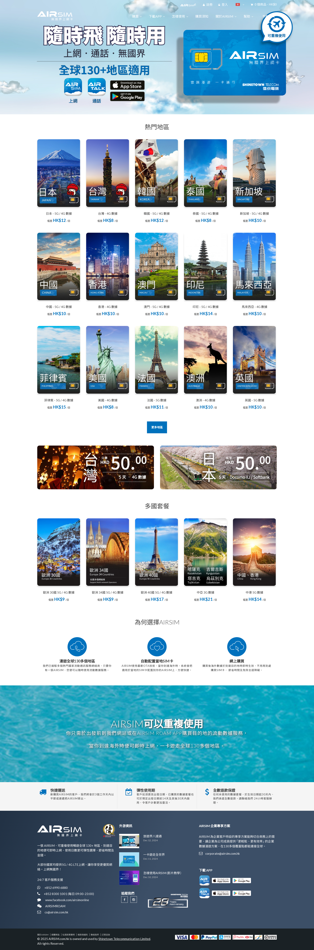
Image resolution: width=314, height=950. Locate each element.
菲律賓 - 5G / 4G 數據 (58, 400)
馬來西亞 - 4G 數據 (254, 307)
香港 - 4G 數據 (107, 307)
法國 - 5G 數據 (156, 400)
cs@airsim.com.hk (56, 912)
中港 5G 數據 (254, 592)
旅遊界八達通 (152, 836)
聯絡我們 (95, 934)
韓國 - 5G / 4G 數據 (157, 213)
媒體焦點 (55, 934)
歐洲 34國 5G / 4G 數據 (107, 592)
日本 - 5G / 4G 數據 (59, 213)
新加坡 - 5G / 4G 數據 (254, 213)
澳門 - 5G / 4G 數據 (157, 307)
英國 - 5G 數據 (254, 400)
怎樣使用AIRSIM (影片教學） (163, 873)
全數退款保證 (224, 790)
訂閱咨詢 (106, 934)
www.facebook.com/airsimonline (67, 900)
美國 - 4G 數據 (107, 400)
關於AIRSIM (43, 934)
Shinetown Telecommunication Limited (124, 939)
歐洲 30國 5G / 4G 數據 (59, 592)
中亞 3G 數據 (205, 592)
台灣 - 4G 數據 (107, 213)
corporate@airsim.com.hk (222, 853)
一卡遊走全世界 (154, 854)
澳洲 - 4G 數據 (205, 400)
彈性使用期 (146, 790)
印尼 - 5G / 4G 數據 (206, 307)
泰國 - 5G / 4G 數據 (206, 213)
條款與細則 (83, 934)
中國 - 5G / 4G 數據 (59, 307)
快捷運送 (57, 790)
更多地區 (157, 427)
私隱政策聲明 (68, 934)
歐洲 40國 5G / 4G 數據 (156, 592)
